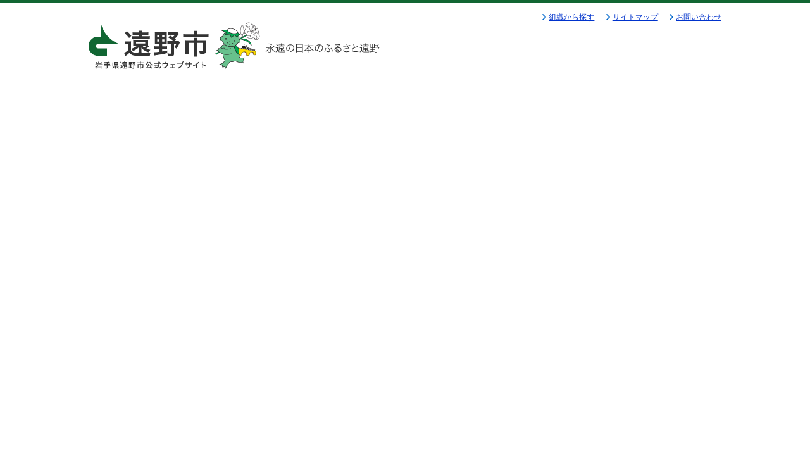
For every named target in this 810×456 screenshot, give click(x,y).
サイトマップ (635, 17)
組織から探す (571, 17)
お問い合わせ (698, 17)
